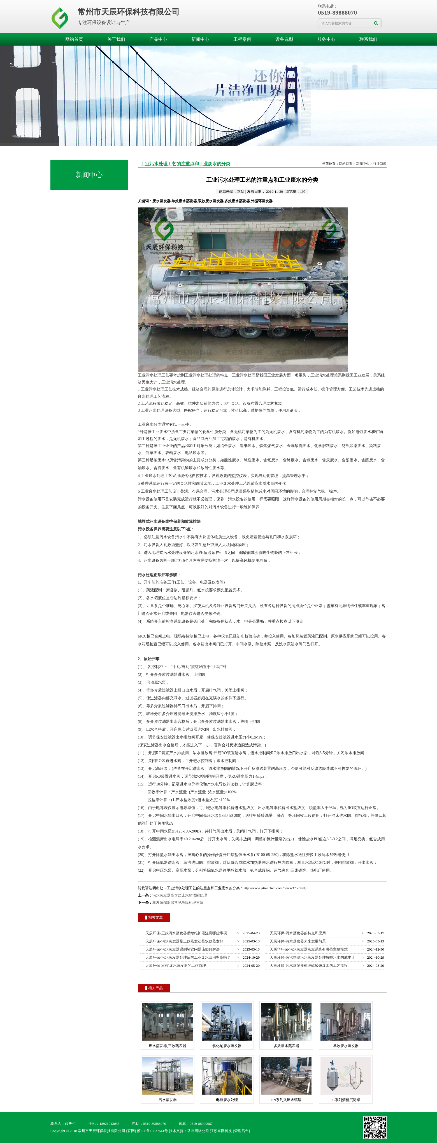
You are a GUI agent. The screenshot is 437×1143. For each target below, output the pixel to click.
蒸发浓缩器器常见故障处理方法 (177, 902)
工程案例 (242, 39)
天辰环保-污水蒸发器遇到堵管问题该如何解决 (182, 949)
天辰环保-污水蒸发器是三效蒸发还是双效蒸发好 (183, 941)
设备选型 (284, 39)
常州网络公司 (198, 1131)
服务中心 (326, 39)
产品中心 (158, 39)
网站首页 (74, 39)
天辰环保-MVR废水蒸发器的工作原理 (175, 965)
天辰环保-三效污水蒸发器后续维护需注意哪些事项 (185, 933)
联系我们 (368, 39)
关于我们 (116, 39)
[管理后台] (241, 1131)
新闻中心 (200, 39)
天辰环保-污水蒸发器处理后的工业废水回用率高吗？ (187, 957)
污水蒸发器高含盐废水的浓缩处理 (179, 895)
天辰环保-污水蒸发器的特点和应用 (297, 933)
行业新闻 (380, 164)
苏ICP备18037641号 (152, 1131)
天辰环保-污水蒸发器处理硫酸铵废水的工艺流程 (308, 965)
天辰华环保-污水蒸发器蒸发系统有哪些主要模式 (308, 949)
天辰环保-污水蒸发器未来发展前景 (297, 941)
